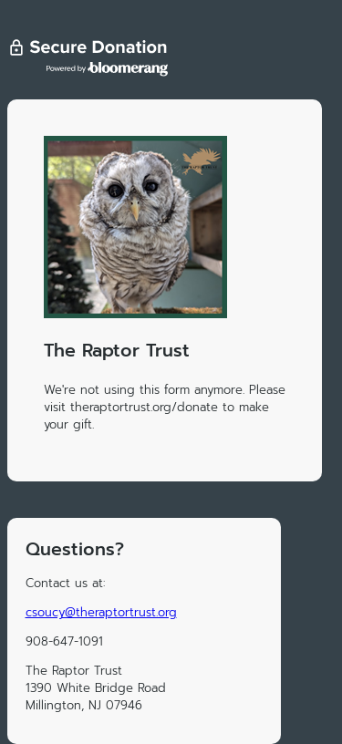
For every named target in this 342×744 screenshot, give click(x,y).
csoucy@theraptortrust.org (101, 612)
